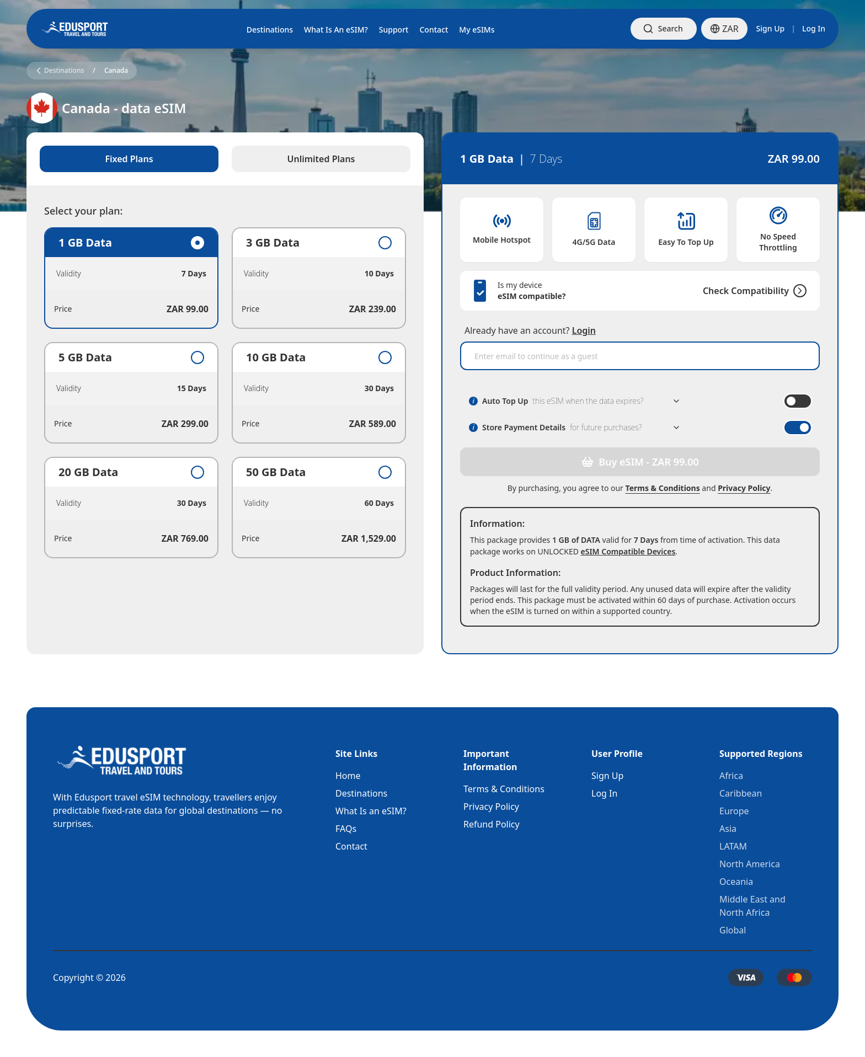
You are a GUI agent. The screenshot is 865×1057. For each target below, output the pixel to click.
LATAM (733, 846)
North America (749, 864)
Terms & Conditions (663, 488)
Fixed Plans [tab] (129, 159)
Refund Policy (491, 824)
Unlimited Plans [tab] (321, 159)
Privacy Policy (744, 488)
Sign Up (770, 28)
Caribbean (740, 793)
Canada (116, 70)
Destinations (361, 793)
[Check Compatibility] (798, 290)
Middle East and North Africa (752, 906)
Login (584, 330)
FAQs (345, 829)
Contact (351, 846)
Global (732, 930)
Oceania (736, 882)
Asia (727, 829)
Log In (813, 28)
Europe (734, 811)
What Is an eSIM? (371, 811)
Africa (731, 776)
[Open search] (664, 29)
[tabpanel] (225, 392)
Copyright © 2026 (89, 977)
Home (348, 776)
